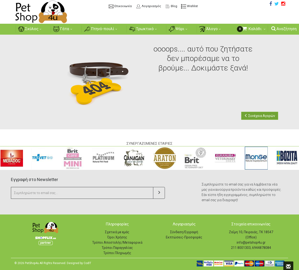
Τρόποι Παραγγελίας (117, 248)
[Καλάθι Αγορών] (253, 29)
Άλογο (210, 29)
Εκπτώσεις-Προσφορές (184, 237)
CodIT (87, 263)
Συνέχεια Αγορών (259, 116)
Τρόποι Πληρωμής (117, 253)
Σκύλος (27, 29)
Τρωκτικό (142, 29)
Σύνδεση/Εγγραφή (184, 232)
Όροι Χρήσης (117, 237)
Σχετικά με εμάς (117, 232)
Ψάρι (178, 29)
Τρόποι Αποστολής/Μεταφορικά (117, 242)
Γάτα (60, 29)
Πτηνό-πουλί (99, 29)
